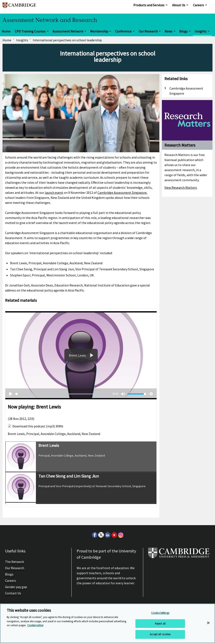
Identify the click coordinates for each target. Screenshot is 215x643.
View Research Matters (180, 187)
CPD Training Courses (30, 31)
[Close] (208, 622)
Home (6, 31)
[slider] (63, 394)
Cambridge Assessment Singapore (122, 192)
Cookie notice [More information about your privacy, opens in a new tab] (35, 625)
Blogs (183, 31)
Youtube (114, 535)
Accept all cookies (160, 634)
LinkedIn (107, 535)
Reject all (160, 623)
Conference (123, 31)
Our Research (148, 31)
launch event (54, 192)
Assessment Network (67, 31)
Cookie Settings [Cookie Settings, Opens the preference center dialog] (160, 613)
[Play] (91, 355)
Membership (99, 31)
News (168, 31)
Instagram (120, 535)
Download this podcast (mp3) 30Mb (37, 426)
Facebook (94, 535)
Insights (201, 31)
